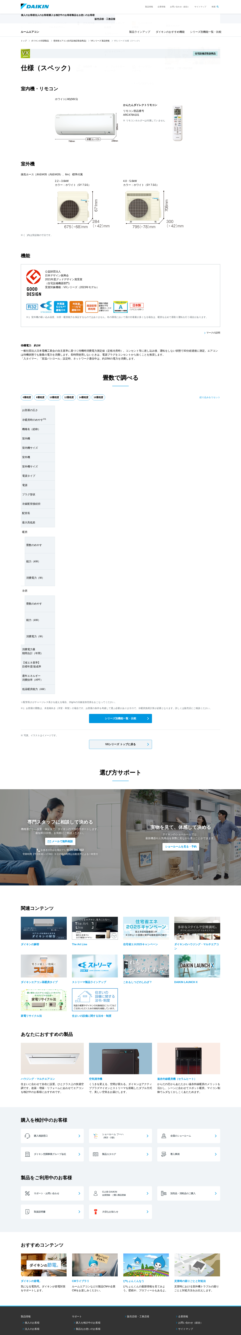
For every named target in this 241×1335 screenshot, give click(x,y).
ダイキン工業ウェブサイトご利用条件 (36, 1313)
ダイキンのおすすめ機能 (169, 31)
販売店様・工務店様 (130, 20)
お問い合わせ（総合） (180, 7)
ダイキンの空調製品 (40, 41)
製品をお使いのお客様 (88, 1298)
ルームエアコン (30, 31)
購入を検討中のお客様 (88, 1291)
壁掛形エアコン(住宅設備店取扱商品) (69, 41)
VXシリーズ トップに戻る (120, 745)
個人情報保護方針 (62, 1313)
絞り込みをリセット (210, 397)
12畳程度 (78, 397)
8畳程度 (44, 397)
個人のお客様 (32, 1291)
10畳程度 (60, 397)
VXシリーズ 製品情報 (100, 41)
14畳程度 (95, 397)
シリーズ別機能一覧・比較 (204, 31)
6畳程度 (28, 397)
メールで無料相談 (60, 824)
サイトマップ (200, 7)
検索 (214, 7)
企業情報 (161, 7)
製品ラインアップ (138, 31)
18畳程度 (112, 397)
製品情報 (149, 7)
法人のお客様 (32, 1298)
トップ (24, 41)
